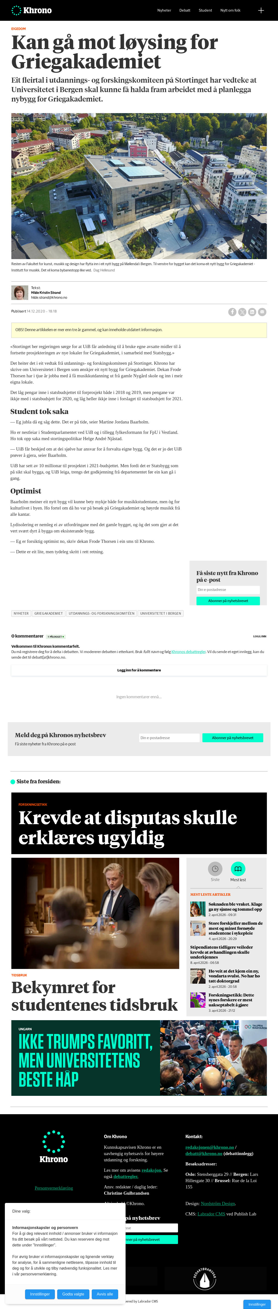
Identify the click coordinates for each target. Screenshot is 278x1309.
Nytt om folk (231, 11)
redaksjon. (152, 1170)
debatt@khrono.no (203, 1153)
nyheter (21, 613)
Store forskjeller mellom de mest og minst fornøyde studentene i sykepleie (236, 928)
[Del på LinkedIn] (252, 312)
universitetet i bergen (160, 613)
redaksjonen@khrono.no (209, 1147)
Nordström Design (218, 1203)
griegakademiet (49, 613)
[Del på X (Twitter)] (242, 312)
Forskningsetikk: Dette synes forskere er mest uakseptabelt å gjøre (231, 1000)
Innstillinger (257, 1304)
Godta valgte (73, 1294)
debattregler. (126, 1176)
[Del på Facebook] (232, 312)
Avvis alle (105, 1294)
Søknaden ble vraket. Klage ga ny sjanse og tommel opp (235, 906)
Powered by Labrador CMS (139, 1301)
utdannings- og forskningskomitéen (102, 613)
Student (205, 11)
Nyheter (164, 11)
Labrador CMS (211, 1213)
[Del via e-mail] (262, 312)
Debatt (184, 11)
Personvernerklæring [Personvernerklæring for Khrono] (54, 1188)
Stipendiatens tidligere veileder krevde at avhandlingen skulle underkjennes (221, 952)
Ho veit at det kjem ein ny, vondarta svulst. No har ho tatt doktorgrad (234, 976)
